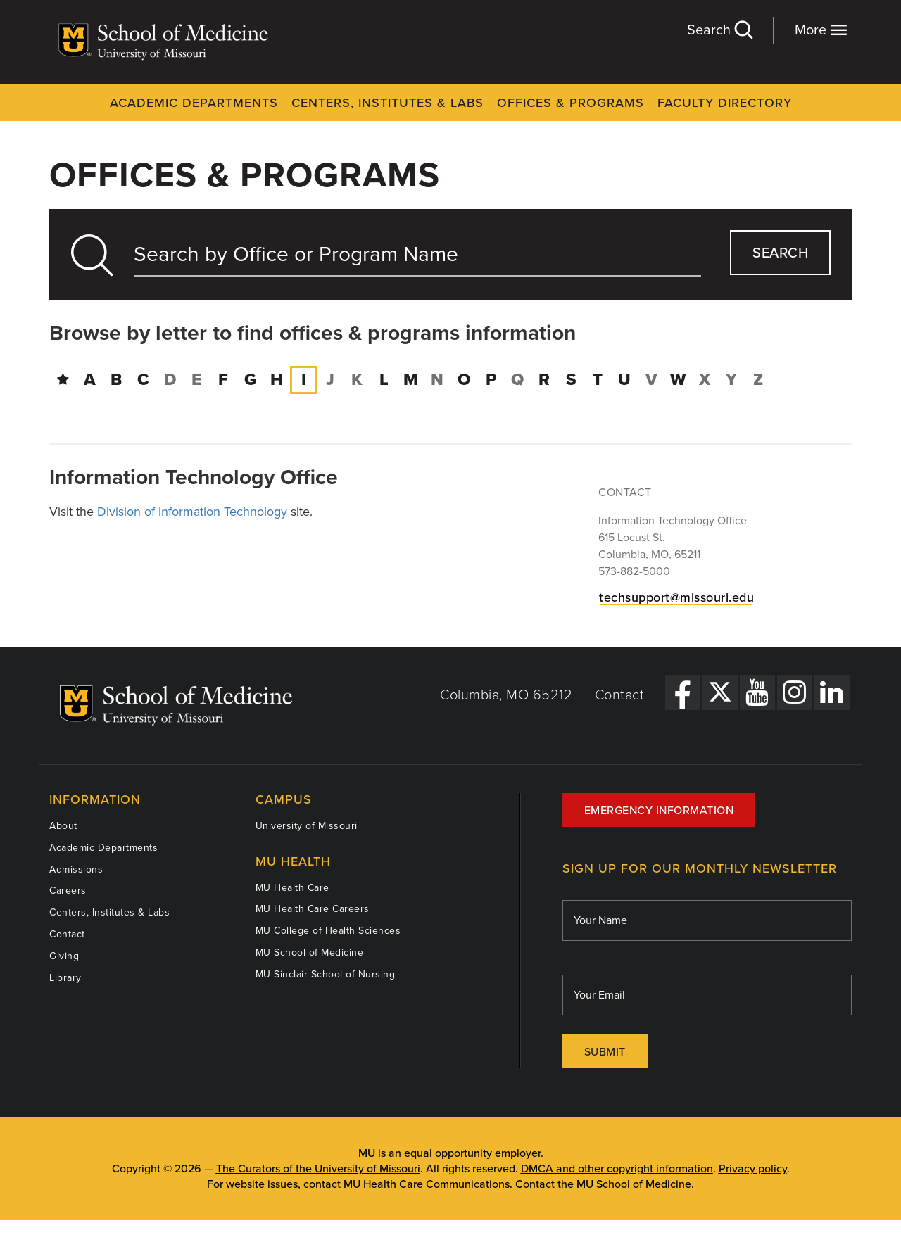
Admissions (76, 869)
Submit (605, 1052)
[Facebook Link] (682, 692)
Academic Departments (194, 102)
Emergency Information (659, 811)
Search (719, 30)
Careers (68, 891)
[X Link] (720, 692)
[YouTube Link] (757, 692)
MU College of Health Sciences (328, 931)
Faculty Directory (724, 102)
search (780, 253)
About (63, 826)
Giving (64, 956)
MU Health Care (292, 888)
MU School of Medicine (310, 952)
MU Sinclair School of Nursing (326, 974)
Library (65, 978)
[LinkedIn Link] (832, 692)
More (821, 30)
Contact (620, 695)
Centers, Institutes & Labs (387, 102)
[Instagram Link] (794, 692)
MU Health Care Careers (313, 909)
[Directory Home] (63, 379)
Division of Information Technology (192, 511)
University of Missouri (307, 826)
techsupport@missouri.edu (676, 597)
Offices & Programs (570, 102)
